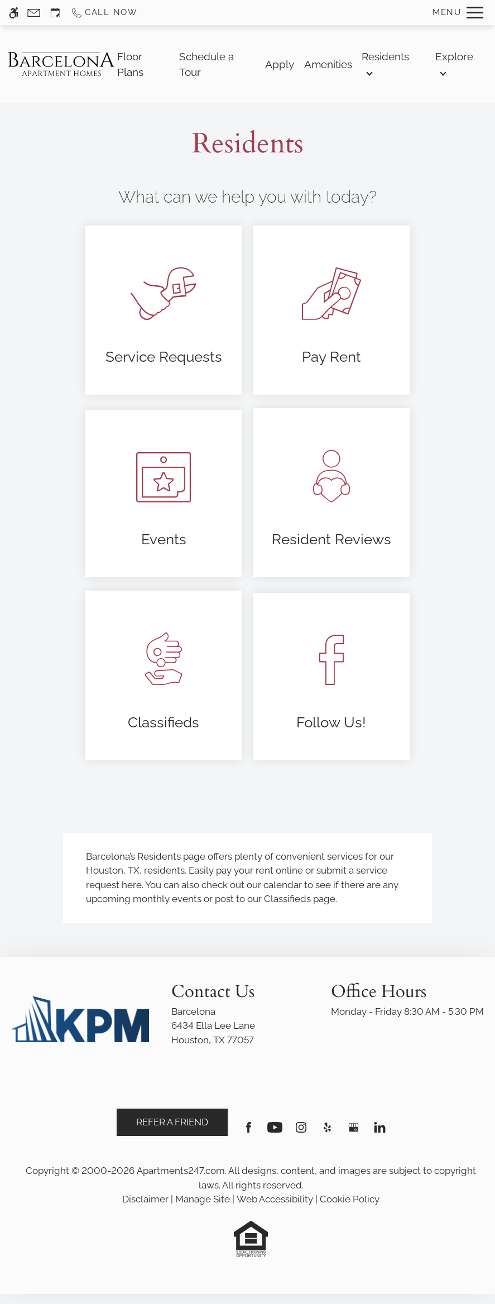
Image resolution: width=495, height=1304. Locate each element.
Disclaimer (145, 1199)
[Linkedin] (380, 1132)
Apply (279, 64)
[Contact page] (33, 12)
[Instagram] (301, 1132)
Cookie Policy (349, 1199)
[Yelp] (327, 1132)
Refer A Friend (172, 1122)
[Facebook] (248, 1132)
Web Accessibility (275, 1199)
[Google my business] (353, 1132)
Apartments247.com (181, 1170)
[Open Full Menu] (458, 12)
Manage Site (202, 1199)
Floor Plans (130, 64)
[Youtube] (275, 1132)
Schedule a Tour (206, 64)
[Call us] (104, 12)
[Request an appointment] (55, 12)
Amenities (328, 64)
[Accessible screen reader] (13, 12)
